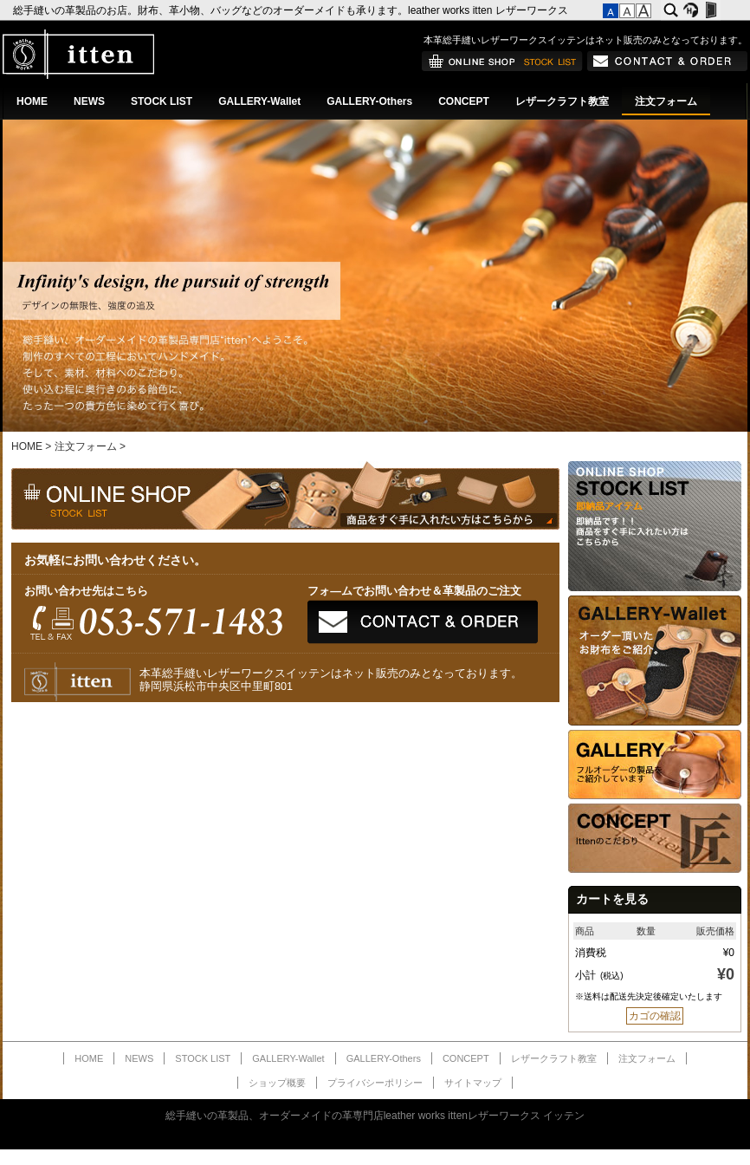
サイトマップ (472, 1082)
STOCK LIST (161, 101)
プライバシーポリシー (375, 1082)
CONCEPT (463, 101)
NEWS (89, 101)
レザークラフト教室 (562, 101)
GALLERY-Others (369, 101)
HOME (32, 101)
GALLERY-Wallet (259, 101)
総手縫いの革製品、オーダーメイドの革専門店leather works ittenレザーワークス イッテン (375, 1116)
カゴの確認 (655, 1016)
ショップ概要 (277, 1082)
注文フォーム (666, 101)
